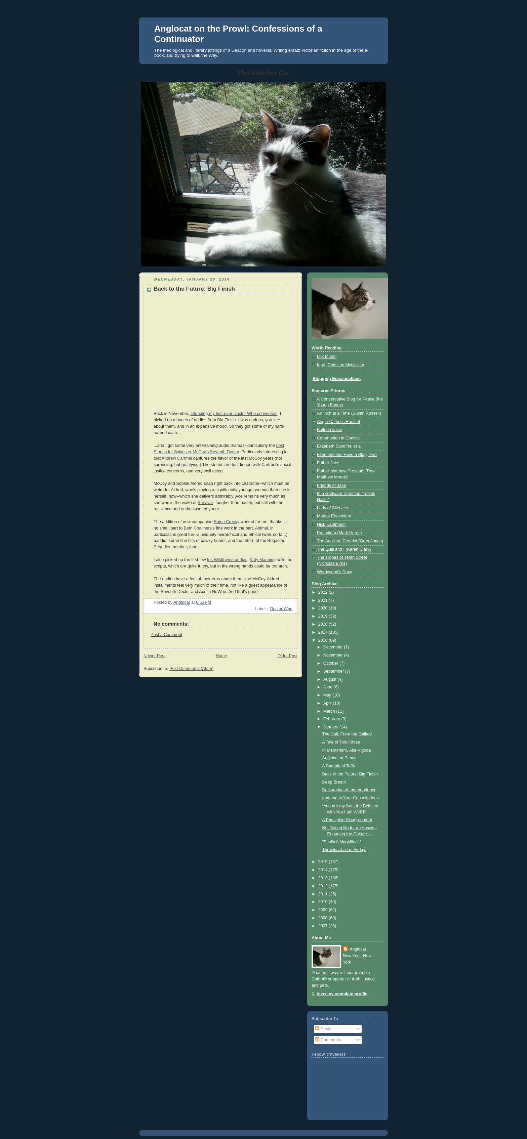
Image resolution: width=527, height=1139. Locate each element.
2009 (323, 910)
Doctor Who (281, 608)
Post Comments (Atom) (191, 668)
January (331, 727)
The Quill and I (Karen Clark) (344, 549)
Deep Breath (334, 782)
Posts (323, 1028)
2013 (323, 878)
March (329, 711)
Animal (261, 528)
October (331, 663)
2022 (323, 592)
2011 (323, 894)
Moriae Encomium (334, 516)
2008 (323, 918)
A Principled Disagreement (347, 819)
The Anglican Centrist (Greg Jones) (350, 541)
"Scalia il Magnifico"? (342, 842)
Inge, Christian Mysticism (340, 365)
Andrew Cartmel (177, 458)
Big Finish (226, 420)
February (332, 719)
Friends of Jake (331, 485)
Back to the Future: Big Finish (350, 774)
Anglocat (358, 949)
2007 (323, 926)
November (333, 655)
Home (221, 655)
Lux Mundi (326, 356)
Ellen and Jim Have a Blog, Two (347, 454)
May (327, 695)
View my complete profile (342, 994)
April (328, 703)
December (333, 647)
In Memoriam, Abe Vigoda (346, 750)
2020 (323, 608)
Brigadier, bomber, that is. (178, 547)
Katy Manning (263, 559)
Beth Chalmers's (199, 528)
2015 (323, 861)
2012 (323, 886)
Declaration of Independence (349, 790)
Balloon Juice (329, 429)
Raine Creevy (226, 521)
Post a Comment (166, 634)
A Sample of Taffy (338, 766)
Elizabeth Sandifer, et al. (340, 446)
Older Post (287, 655)
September (334, 671)
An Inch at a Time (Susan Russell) (349, 413)
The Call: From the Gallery (347, 734)
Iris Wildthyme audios (227, 559)
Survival (205, 502)
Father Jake (328, 463)
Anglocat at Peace (339, 758)
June (328, 687)
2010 (323, 901)
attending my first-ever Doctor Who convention (233, 413)
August (330, 679)
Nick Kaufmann (331, 524)
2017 (323, 632)
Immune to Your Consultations (350, 798)
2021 (323, 600)
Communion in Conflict (338, 438)
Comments (328, 1040)
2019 (323, 616)
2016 (323, 640)
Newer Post (154, 655)
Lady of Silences (332, 508)
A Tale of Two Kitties (341, 742)
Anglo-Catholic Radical (338, 421)
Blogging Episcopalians (337, 378)
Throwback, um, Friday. (344, 849)
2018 (323, 624)
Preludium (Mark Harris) (339, 533)
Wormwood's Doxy (334, 572)
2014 (323, 870)
